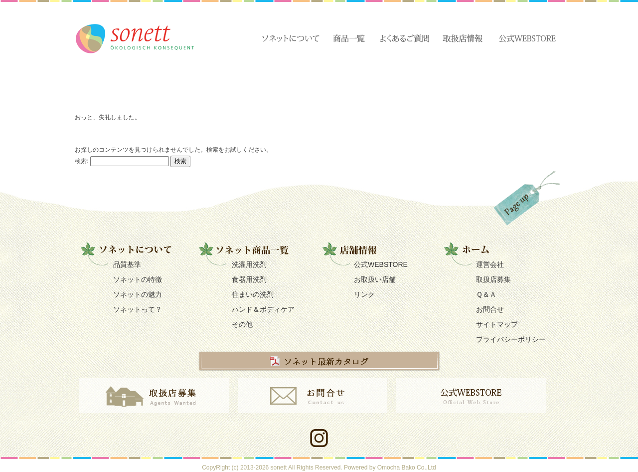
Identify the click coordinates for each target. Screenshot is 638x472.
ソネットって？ (137, 309)
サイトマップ (497, 324)
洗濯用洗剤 (249, 264)
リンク (364, 294)
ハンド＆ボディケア (263, 309)
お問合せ (490, 309)
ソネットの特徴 (137, 279)
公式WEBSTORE (381, 264)
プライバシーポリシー (511, 339)
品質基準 (127, 264)
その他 (242, 324)
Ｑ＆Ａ (486, 294)
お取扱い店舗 (375, 279)
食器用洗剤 (249, 279)
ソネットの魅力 (137, 294)
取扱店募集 (493, 279)
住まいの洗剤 (253, 294)
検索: (81, 160)
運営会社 (490, 264)
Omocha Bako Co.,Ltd (406, 467)
